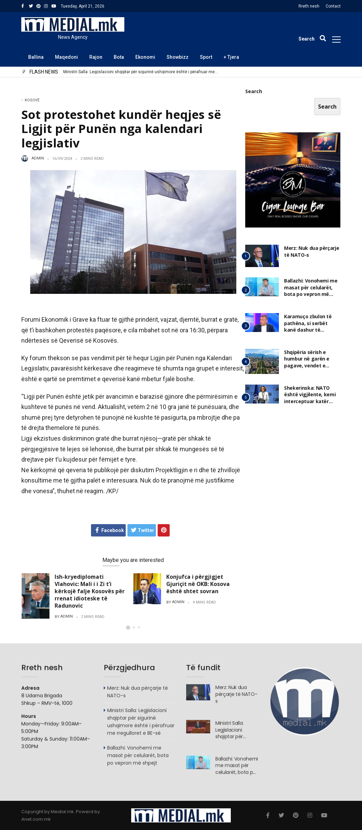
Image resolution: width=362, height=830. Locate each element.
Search (253, 92)
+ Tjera (231, 57)
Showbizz (178, 57)
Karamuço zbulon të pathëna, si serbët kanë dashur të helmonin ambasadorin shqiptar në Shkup (311, 330)
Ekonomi (145, 57)
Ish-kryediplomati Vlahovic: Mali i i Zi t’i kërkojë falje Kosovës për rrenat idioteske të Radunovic (90, 591)
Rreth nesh (308, 6)
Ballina (36, 57)
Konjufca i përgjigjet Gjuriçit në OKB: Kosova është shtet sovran (198, 584)
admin (38, 158)
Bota (119, 57)
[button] (128, 627)
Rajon (95, 57)
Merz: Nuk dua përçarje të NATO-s (95, 72)
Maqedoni (66, 57)
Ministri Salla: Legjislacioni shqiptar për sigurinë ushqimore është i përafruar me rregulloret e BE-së (140, 725)
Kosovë (32, 100)
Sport (206, 57)
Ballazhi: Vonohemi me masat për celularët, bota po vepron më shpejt (311, 291)
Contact (333, 6)
